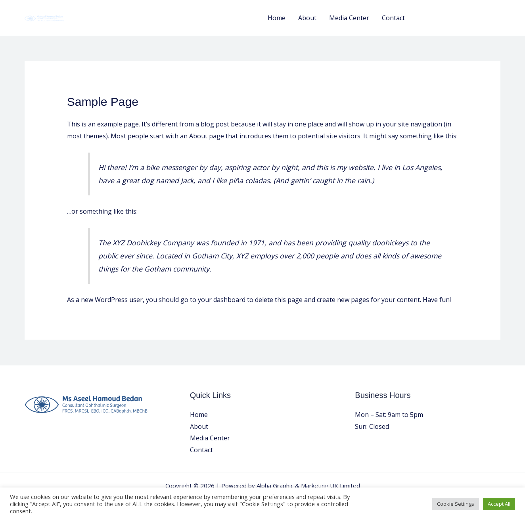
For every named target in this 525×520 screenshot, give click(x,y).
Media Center (349, 17)
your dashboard (221, 299)
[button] (459, 18)
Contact (393, 17)
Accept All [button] (499, 503)
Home (276, 17)
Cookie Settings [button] (455, 503)
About (307, 17)
